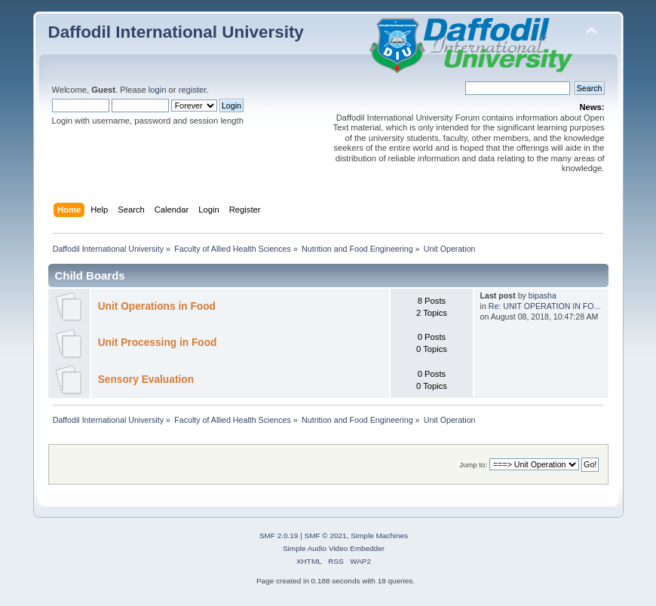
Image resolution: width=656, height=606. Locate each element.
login (158, 89)
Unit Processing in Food (157, 342)
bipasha (542, 295)
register (193, 89)
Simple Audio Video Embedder (334, 548)
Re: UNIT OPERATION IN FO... (545, 306)
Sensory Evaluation (146, 379)
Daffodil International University (176, 32)
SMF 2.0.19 (279, 535)
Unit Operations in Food (157, 306)
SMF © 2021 (326, 535)
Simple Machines (379, 535)
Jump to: (473, 465)
